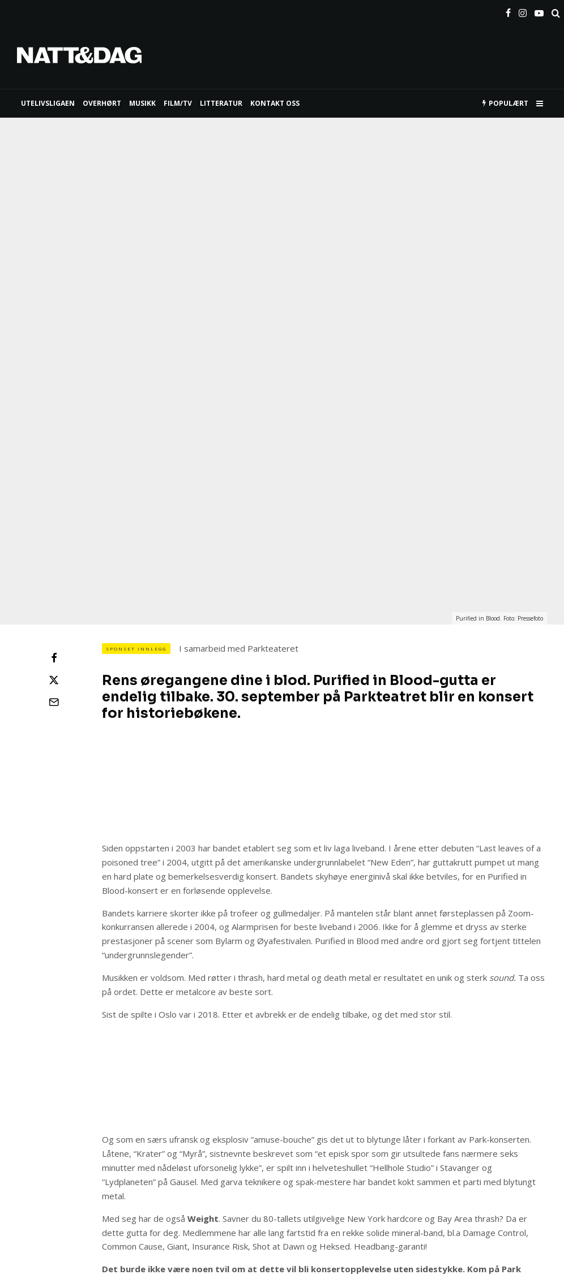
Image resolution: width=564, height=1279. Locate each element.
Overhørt (102, 103)
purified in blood (231, 1141)
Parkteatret (164, 1141)
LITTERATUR (221, 103)
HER (295, 1093)
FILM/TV (178, 103)
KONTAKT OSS (275, 103)
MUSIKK (142, 103)
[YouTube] (539, 10)
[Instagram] (523, 10)
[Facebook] (508, 10)
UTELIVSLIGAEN (48, 103)
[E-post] (54, 512)
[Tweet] (54, 490)
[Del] (54, 468)
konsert (73, 1141)
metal (115, 1141)
